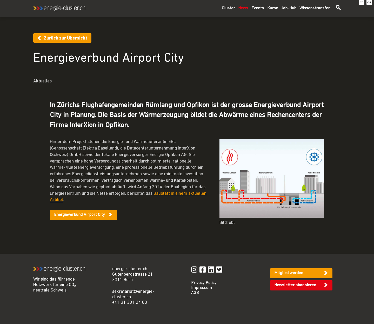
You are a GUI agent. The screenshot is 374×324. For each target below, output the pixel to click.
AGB (195, 293)
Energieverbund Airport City (79, 215)
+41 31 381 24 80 (129, 302)
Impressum (201, 288)
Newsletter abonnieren (295, 285)
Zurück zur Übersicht (65, 38)
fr (361, 2)
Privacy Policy (204, 283)
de (369, 2)
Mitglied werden (288, 273)
